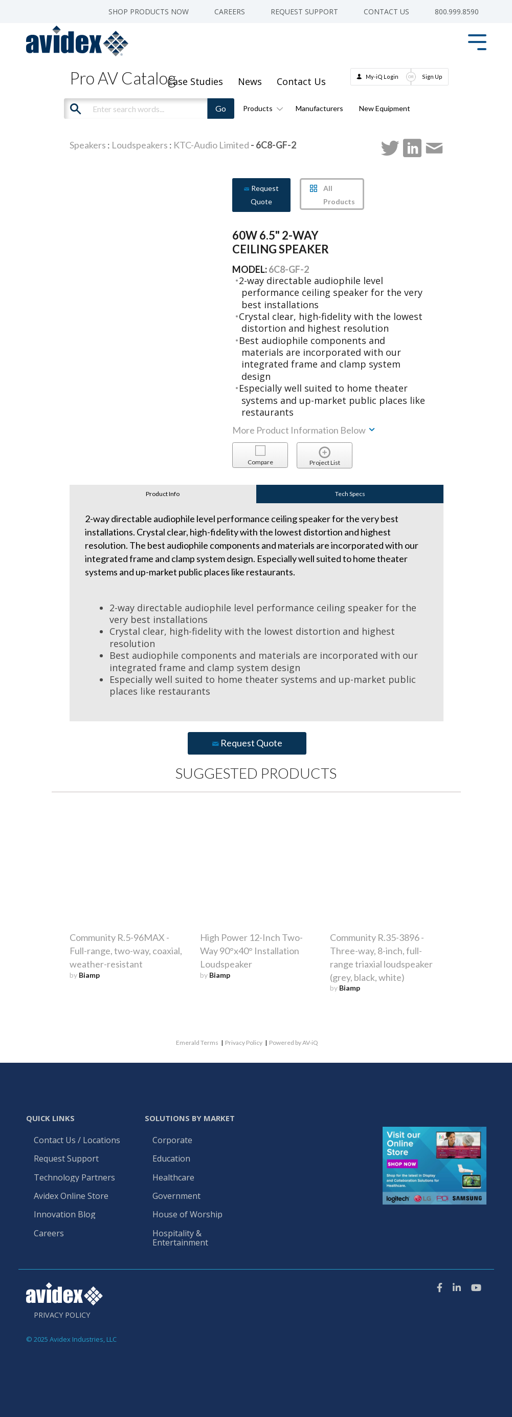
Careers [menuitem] (229, 11)
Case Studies (195, 81)
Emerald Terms (197, 1042)
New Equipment (384, 108)
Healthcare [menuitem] (173, 1178)
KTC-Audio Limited (211, 145)
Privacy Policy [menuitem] (62, 1315)
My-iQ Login (382, 76)
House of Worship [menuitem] (187, 1215)
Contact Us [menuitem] (386, 11)
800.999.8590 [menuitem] (457, 11)
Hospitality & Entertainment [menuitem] (181, 1238)
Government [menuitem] (176, 1196)
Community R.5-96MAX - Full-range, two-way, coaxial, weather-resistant (126, 951)
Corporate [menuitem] (172, 1140)
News (250, 81)
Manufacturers (319, 108)
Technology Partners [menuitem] (74, 1178)
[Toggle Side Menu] (477, 41)
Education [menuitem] (171, 1159)
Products (261, 108)
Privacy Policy (243, 1042)
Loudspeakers (140, 145)
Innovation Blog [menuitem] (65, 1215)
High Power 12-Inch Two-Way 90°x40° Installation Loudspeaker (251, 951)
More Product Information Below (304, 430)
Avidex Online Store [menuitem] (71, 1196)
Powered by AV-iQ (293, 1042)
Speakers (88, 145)
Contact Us (301, 81)
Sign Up (432, 76)
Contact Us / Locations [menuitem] (77, 1140)
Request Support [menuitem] (304, 11)
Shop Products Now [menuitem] (148, 11)
